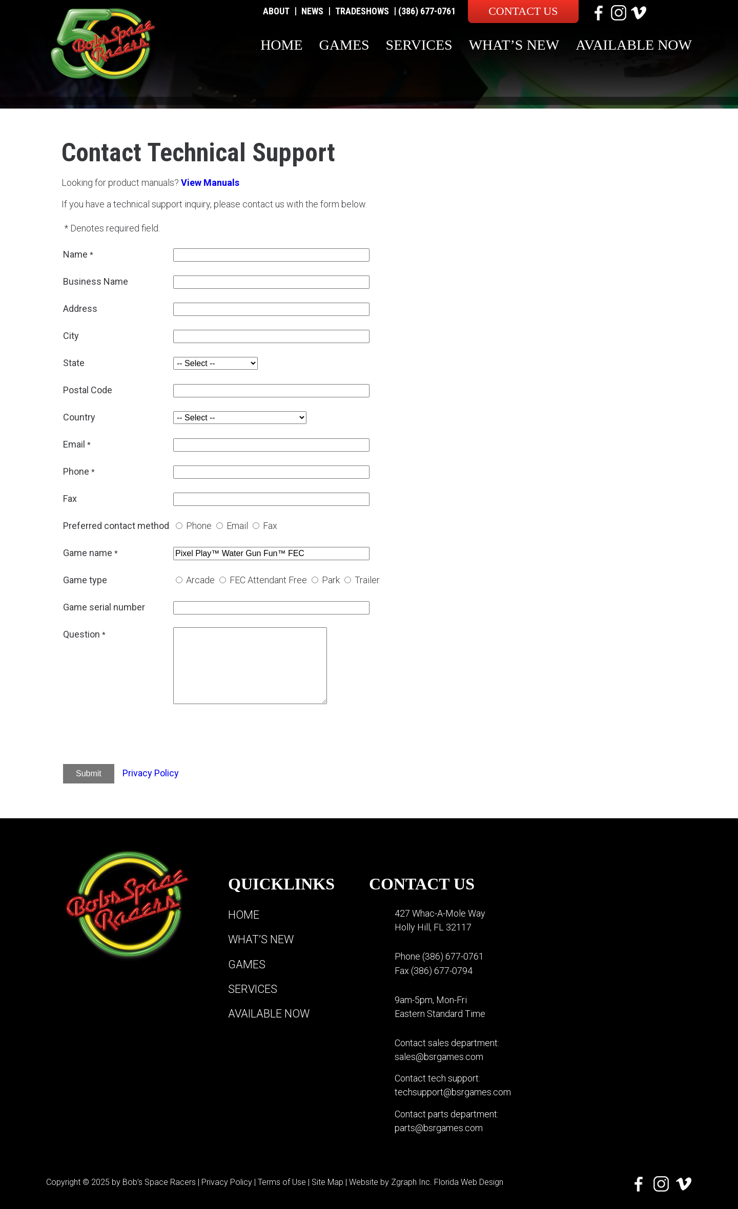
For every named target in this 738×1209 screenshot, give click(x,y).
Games (344, 45)
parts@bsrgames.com (439, 1126)
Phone (199, 525)
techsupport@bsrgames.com (453, 1091)
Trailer (367, 580)
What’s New (514, 45)
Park (331, 580)
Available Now (634, 45)
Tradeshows (362, 11)
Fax (270, 525)
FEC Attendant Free (268, 580)
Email (237, 525)
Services (419, 45)
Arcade (200, 580)
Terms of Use (282, 1180)
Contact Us (523, 11)
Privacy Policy (150, 773)
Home (281, 45)
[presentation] (251, 736)
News (312, 11)
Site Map (327, 1180)
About (276, 11)
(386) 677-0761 (427, 11)
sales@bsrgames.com (439, 1056)
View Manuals (210, 182)
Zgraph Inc (410, 1180)
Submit (88, 773)
